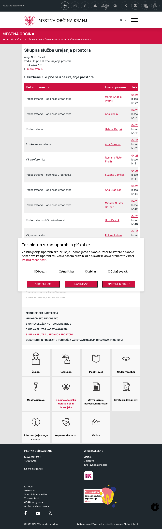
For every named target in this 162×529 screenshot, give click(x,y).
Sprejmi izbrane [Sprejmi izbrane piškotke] (118, 284)
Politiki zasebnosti (34, 260)
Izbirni (92, 271)
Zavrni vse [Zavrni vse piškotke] (81, 284)
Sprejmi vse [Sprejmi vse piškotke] (43, 284)
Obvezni (41, 271)
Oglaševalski (119, 271)
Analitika (67, 271)
